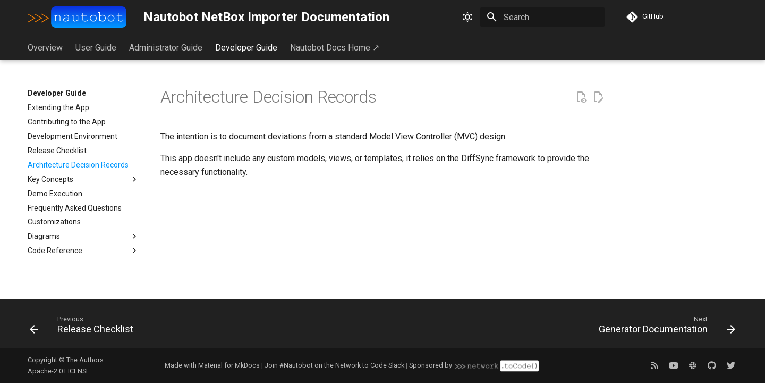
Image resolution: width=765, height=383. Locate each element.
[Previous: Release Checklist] (84, 327)
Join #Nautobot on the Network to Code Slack (334, 365)
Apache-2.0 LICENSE (59, 371)
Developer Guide (246, 48)
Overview (45, 48)
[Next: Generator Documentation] (664, 327)
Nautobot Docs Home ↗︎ (334, 48)
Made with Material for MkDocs (212, 365)
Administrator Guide (165, 48)
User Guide (95, 48)
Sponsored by (474, 366)
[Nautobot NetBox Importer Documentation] (77, 17)
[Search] (542, 17)
